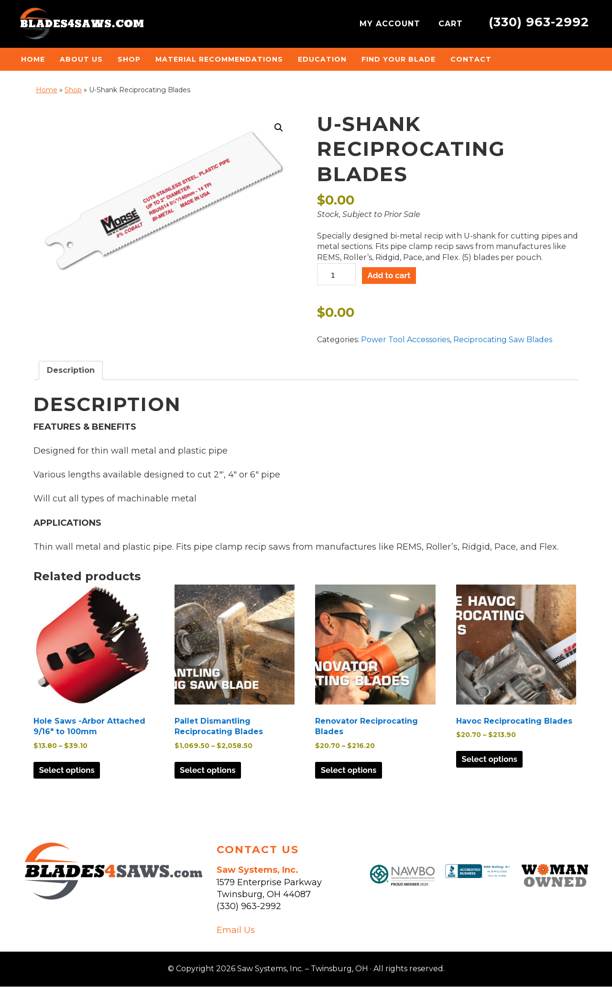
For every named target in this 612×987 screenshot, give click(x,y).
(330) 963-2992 (539, 21)
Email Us (236, 930)
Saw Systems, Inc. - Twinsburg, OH (81, 26)
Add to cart (392, 276)
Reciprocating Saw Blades (502, 339)
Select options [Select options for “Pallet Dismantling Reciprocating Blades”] (211, 771)
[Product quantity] (336, 274)
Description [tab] (71, 370)
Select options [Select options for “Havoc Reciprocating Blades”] (493, 760)
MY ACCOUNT (391, 23)
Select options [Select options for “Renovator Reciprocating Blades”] (352, 771)
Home (46, 90)
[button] (278, 127)
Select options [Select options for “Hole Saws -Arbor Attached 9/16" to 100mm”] (70, 771)
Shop (73, 90)
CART (452, 23)
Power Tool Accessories (405, 339)
